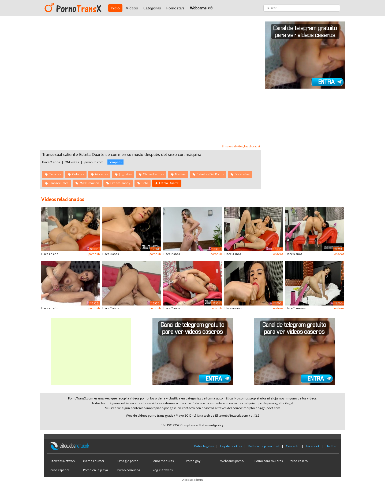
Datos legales (204, 446)
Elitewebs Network (62, 461)
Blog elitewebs (162, 470)
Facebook (313, 446)
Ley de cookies (231, 446)
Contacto (292, 446)
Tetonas (55, 174)
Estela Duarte (169, 183)
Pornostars (175, 8)
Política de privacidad (263, 446)
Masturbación (89, 183)
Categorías (152, 8)
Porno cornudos (128, 470)
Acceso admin (192, 480)
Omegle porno (127, 461)
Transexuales (58, 183)
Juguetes (125, 174)
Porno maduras (163, 461)
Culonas (78, 174)
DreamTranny (120, 183)
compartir (115, 162)
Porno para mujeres (269, 461)
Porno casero (298, 461)
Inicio (115, 8)
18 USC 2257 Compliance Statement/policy (192, 425)
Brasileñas (242, 174)
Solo (144, 183)
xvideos (278, 254)
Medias (180, 174)
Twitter (331, 446)
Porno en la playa (95, 470)
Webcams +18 (201, 8)
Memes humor (93, 461)
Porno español (59, 470)
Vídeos (132, 8)
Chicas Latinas (153, 174)
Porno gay (193, 461)
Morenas (101, 174)
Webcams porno (232, 461)
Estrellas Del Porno (210, 174)
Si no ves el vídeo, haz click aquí (241, 146)
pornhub (94, 254)
